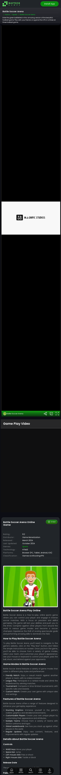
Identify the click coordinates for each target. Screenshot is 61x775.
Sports (25, 515)
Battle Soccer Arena (13, 382)
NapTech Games (42, 746)
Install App (49, 3)
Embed (52, 490)
